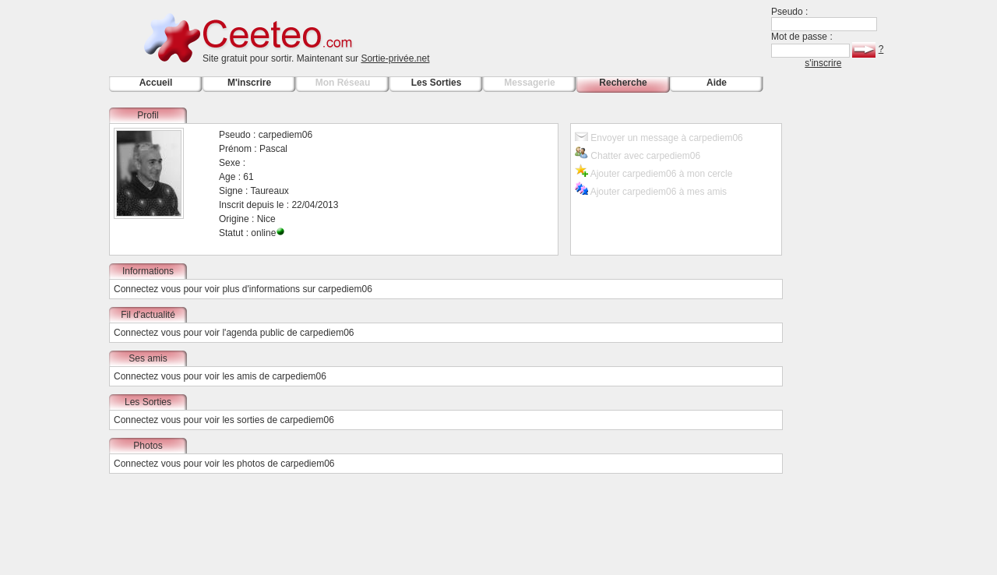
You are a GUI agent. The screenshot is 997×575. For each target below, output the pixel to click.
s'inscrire (823, 63)
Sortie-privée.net (395, 58)
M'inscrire (249, 82)
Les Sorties (436, 82)
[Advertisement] (841, 341)
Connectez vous (147, 289)
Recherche (622, 82)
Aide (716, 82)
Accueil (156, 82)
